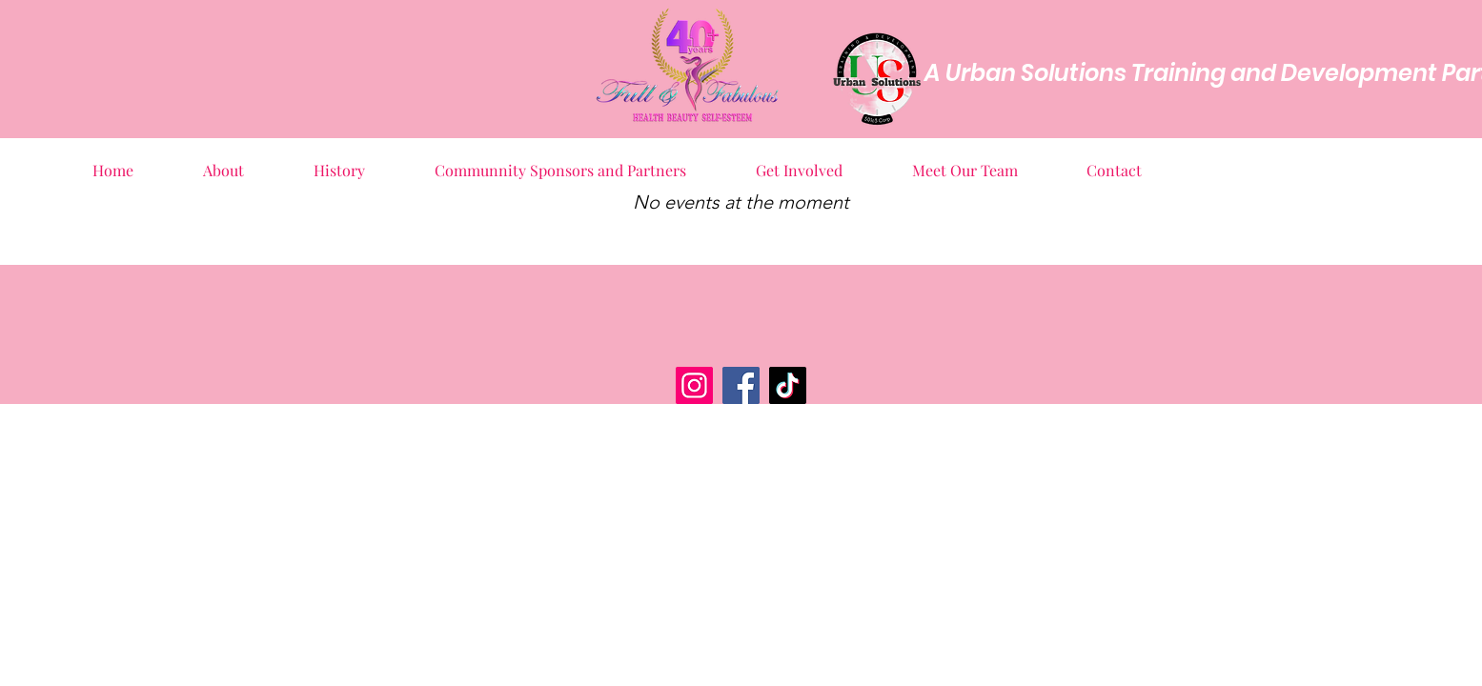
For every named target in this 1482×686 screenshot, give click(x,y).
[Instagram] (694, 385)
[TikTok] (787, 385)
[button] (224, 162)
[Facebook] (741, 385)
